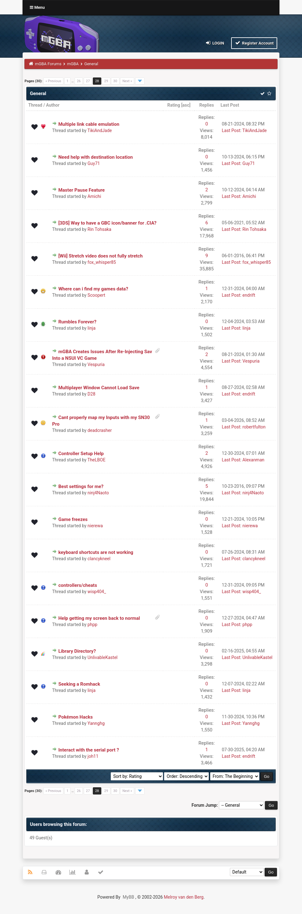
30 (115, 81)
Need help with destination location (95, 157)
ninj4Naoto (98, 492)
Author (53, 105)
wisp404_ (96, 591)
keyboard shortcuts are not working (95, 552)
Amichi (94, 196)
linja (91, 328)
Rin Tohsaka (99, 229)
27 (88, 81)
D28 (91, 393)
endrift (248, 295)
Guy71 (93, 163)
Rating (173, 105)
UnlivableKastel (102, 657)
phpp (92, 624)
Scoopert (96, 295)
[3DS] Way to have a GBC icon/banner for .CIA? (107, 223)
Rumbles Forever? (77, 322)
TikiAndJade (99, 130)
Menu (37, 7)
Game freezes (72, 519)
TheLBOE (96, 459)
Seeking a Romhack (79, 684)
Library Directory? (77, 651)
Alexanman (253, 459)
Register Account (254, 42)
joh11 (92, 756)
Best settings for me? (80, 486)
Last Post (229, 105)
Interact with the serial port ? (88, 750)
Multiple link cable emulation (88, 124)
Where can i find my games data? (93, 289)
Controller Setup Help (81, 453)
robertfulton (254, 426)
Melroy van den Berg (184, 897)
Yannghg (95, 723)
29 (106, 81)
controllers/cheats (77, 585)
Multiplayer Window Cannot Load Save (98, 388)
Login (214, 42)
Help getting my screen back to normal (99, 618)
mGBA (73, 63)
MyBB (128, 897)
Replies (206, 105)
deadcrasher (99, 430)
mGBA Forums (48, 63)
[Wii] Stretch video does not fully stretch (100, 256)
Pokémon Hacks (75, 717)
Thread (35, 105)
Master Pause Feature (81, 190)
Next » (127, 81)
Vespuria (96, 364)
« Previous (53, 81)
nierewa (95, 525)
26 (79, 81)
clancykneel (98, 558)
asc (186, 105)
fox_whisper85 (101, 262)
